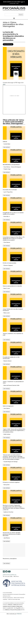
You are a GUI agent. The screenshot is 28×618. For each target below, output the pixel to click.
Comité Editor (7, 144)
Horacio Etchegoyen (16, 167)
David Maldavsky (8, 44)
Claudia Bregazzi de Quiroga (10, 461)
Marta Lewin (7, 312)
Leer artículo (6, 147)
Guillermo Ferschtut (8, 512)
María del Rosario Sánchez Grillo (11, 385)
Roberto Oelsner (7, 361)
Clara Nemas (7, 167)
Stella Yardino (7, 434)
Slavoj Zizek (6, 484)
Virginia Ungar (7, 169)
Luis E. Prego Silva (8, 192)
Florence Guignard (8, 265)
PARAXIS (19, 613)
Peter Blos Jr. (7, 216)
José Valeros (7, 408)
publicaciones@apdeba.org (9, 574)
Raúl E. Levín (7, 288)
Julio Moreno (7, 538)
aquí (4, 84)
